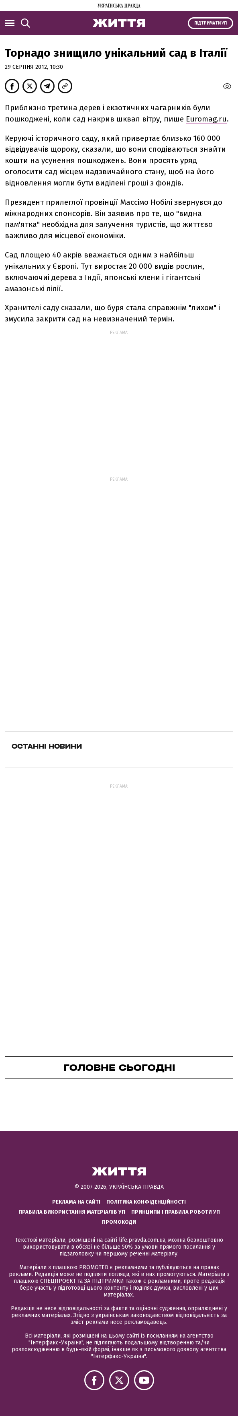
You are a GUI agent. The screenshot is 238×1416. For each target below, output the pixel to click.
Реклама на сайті (76, 1202)
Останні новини (47, 746)
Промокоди (119, 1222)
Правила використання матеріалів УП (71, 1212)
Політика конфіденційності (146, 1202)
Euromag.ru (206, 118)
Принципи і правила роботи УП (175, 1212)
